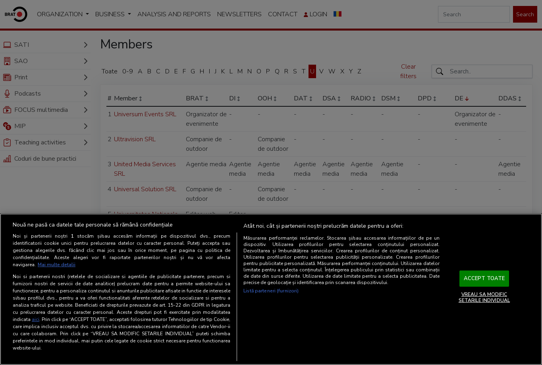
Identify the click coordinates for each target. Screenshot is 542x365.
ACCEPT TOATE (484, 278)
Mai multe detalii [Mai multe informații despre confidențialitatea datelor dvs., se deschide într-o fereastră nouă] (56, 264)
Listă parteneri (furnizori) (271, 291)
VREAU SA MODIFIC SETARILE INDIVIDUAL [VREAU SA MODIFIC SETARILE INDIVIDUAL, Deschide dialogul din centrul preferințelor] (484, 297)
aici (35, 319)
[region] (271, 289)
